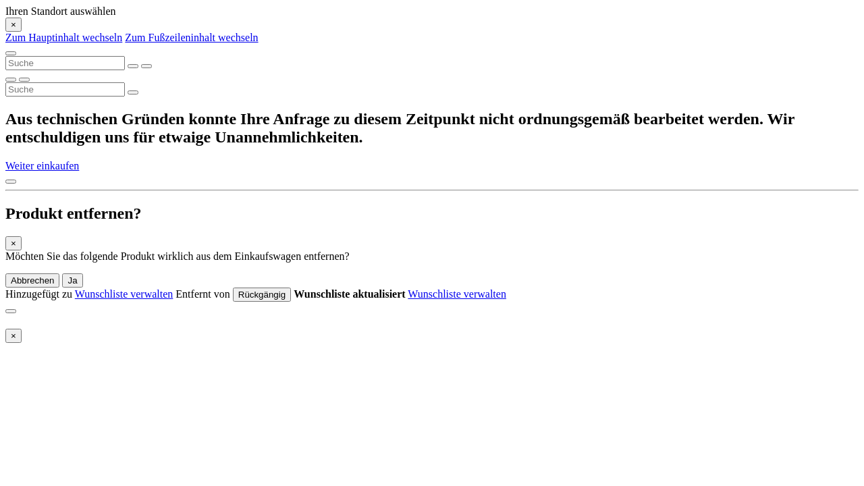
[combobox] (65, 63)
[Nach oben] (10, 182)
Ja (72, 280)
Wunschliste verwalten (124, 294)
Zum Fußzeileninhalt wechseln (191, 37)
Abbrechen (32, 280)
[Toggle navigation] (10, 53)
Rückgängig (262, 295)
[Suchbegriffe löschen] (133, 66)
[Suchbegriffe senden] (146, 66)
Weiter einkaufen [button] (42, 165)
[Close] (13, 25)
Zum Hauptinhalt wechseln (63, 37)
